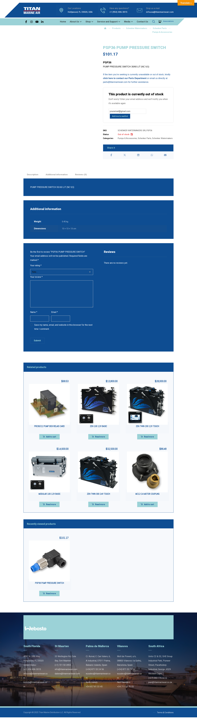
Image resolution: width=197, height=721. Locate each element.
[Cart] (160, 21)
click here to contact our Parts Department (124, 79)
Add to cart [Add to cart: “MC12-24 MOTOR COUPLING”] (149, 508)
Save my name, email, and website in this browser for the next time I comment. (63, 330)
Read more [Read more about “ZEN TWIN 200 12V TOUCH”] (149, 440)
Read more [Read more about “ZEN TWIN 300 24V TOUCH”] (100, 508)
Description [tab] (33, 176)
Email (54, 315)
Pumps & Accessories (127, 139)
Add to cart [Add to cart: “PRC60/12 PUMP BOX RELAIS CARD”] (51, 440)
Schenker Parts (144, 139)
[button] (26, 22)
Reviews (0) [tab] (82, 176)
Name (33, 315)
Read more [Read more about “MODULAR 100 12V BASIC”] (51, 508)
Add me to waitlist (120, 117)
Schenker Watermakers (162, 139)
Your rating (36, 268)
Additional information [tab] (57, 176)
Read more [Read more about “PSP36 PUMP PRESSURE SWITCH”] (51, 597)
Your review (36, 279)
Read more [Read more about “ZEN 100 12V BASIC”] (100, 440)
